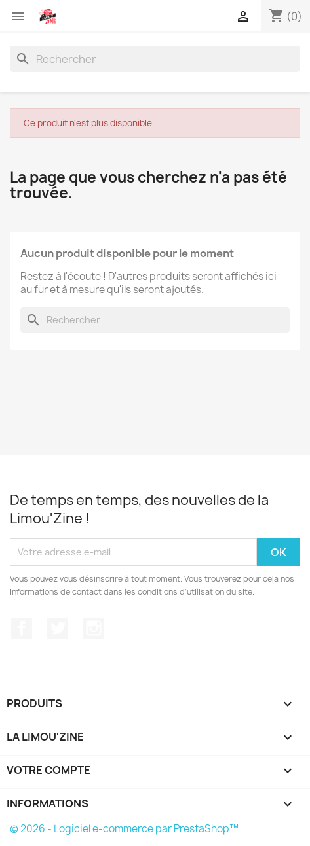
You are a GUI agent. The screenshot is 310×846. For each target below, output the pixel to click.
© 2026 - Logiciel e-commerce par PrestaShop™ (124, 829)
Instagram (93, 628)
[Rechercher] (155, 59)
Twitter (57, 628)
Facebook (21, 628)
